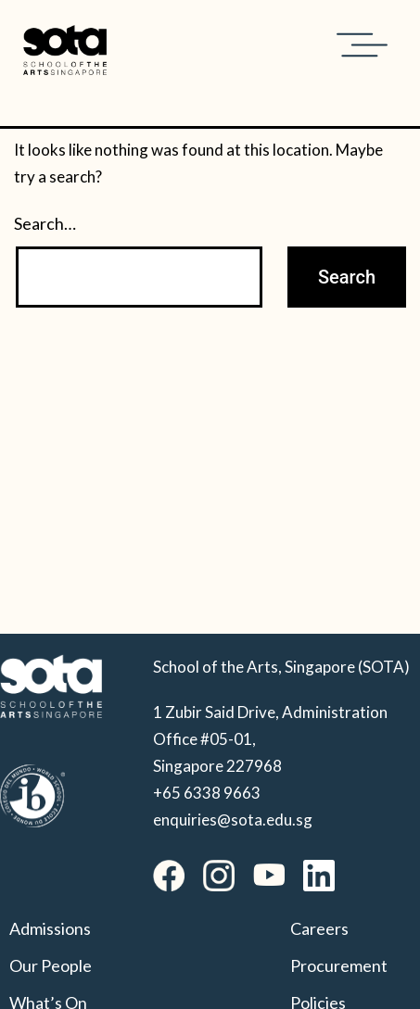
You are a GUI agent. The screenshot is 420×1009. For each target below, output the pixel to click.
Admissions (50, 928)
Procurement (339, 965)
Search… (45, 223)
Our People (50, 965)
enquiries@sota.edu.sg (232, 819)
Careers (319, 928)
